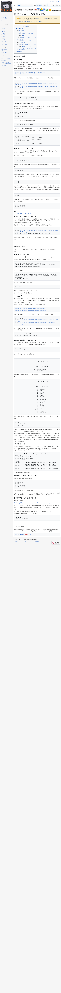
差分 (21, 21)
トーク (42, 18)
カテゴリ (17, 534)
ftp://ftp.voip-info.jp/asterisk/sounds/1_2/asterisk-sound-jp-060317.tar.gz (36, 231)
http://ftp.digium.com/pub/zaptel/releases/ (29, 72)
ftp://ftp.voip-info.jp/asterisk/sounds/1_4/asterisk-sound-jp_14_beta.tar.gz (32, 503)
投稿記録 (46, 18)
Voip (31, 534)
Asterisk (22, 534)
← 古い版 (24, 21)
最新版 (28, 21)
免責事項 (37, 541)
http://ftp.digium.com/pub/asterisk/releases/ (30, 74)
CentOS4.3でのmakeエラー (23, 213)
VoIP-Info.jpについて (29, 541)
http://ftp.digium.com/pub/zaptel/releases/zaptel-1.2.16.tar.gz (36, 84)
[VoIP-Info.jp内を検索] (54, 5)
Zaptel (26, 534)
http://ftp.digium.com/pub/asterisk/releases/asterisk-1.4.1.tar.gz (36, 323)
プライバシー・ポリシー (19, 541)
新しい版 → (36, 21)
